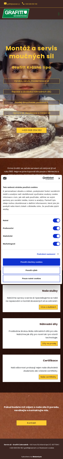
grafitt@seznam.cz (13, 4)
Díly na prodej (49, 343)
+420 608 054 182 (32, 130)
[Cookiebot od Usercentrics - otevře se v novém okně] (43, 178)
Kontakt (31, 422)
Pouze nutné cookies (31, 278)
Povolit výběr (31, 270)
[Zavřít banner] (59, 178)
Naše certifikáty (48, 376)
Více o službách (48, 307)
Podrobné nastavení (46, 254)
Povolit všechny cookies (31, 262)
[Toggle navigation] (58, 13)
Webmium (37, 457)
